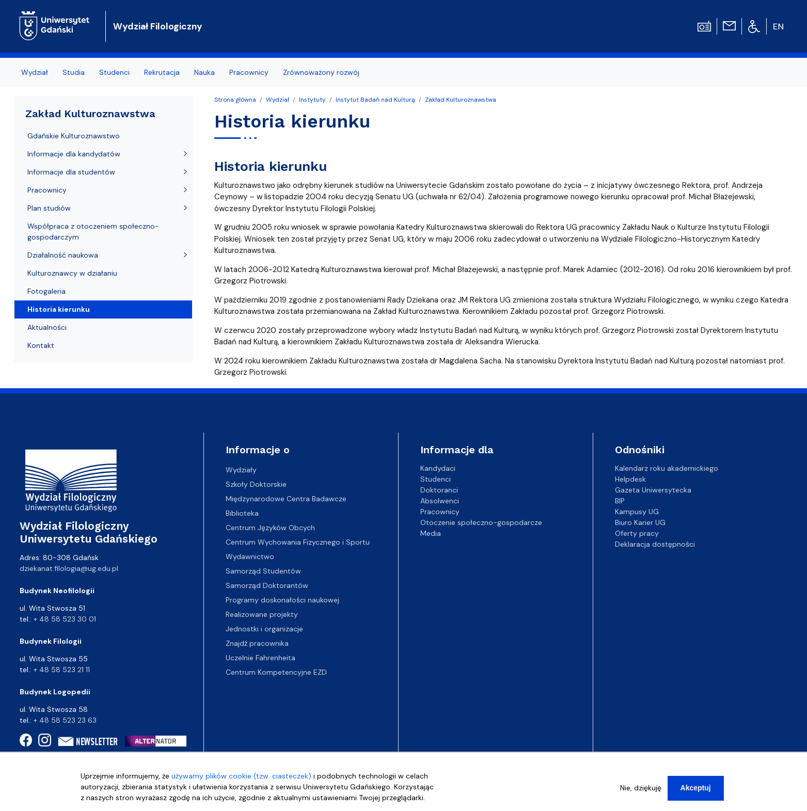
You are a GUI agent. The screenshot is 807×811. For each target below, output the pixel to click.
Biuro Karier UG (640, 522)
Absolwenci (439, 500)
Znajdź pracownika (257, 643)
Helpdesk (630, 479)
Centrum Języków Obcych (270, 527)
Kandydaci (437, 468)
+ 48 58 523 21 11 (62, 669)
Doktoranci (439, 490)
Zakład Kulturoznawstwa (460, 100)
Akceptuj (696, 792)
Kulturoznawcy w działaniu (72, 273)
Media (430, 533)
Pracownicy (248, 72)
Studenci (114, 72)
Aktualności (47, 327)
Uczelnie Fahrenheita (260, 657)
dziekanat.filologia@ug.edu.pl (69, 568)
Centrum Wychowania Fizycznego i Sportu (298, 542)
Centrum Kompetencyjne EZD (276, 672)
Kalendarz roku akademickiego (666, 468)
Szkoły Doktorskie (256, 484)
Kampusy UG (637, 511)
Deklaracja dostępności (655, 544)
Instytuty (312, 100)
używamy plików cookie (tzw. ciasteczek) (241, 780)
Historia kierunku (58, 309)
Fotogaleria (46, 291)
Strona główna (235, 100)
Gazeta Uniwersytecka (653, 490)
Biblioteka (242, 513)
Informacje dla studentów (71, 172)
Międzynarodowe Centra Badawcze (286, 498)
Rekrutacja (162, 72)
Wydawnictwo (250, 556)
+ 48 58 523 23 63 (65, 720)
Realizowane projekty (262, 614)
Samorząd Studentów (263, 571)
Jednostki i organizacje (264, 628)
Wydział (34, 72)
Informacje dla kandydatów (73, 153)
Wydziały (241, 469)
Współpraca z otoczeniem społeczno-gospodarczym (93, 231)
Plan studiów (49, 208)
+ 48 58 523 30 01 (65, 619)
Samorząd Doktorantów (267, 585)
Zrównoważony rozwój (321, 72)
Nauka (204, 72)
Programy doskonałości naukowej (282, 600)
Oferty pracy (637, 533)
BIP (620, 500)
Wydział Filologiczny (157, 26)
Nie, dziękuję (640, 792)
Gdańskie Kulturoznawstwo (73, 135)
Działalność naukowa (62, 255)
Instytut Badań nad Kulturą (375, 100)
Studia (73, 72)
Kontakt (40, 345)
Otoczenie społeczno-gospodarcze (481, 522)
